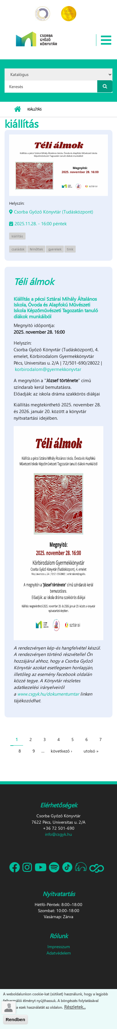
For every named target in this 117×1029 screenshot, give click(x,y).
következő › (61, 751)
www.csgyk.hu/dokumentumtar (48, 694)
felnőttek (36, 249)
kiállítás (17, 236)
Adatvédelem (58, 953)
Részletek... (75, 1008)
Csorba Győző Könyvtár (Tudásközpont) (53, 212)
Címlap (17, 109)
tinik (70, 249)
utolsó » (91, 751)
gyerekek (54, 249)
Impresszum (58, 946)
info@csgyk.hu (58, 834)
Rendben (15, 1021)
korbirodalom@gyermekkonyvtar (48, 369)
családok (18, 249)
